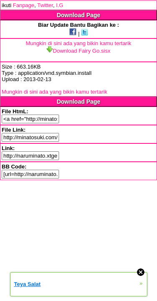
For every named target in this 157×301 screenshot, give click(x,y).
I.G (59, 5)
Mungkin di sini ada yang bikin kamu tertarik (78, 43)
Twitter (45, 5)
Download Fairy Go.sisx (78, 51)
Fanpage (23, 5)
